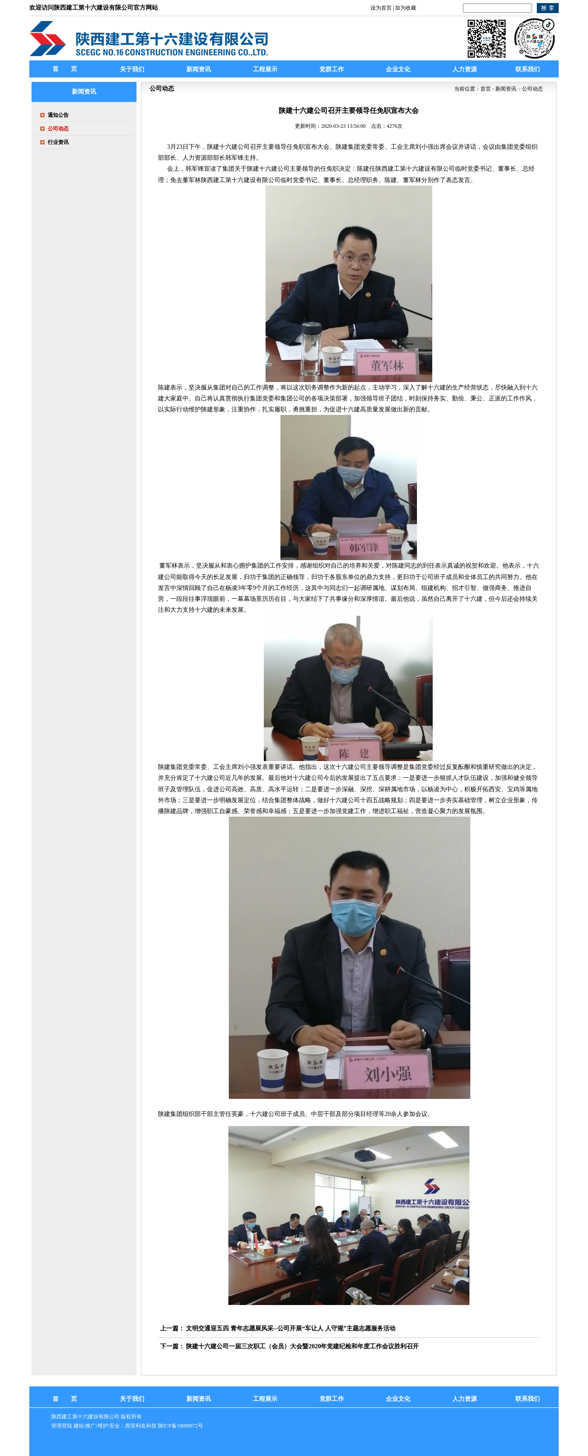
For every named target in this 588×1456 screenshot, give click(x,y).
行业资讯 (58, 142)
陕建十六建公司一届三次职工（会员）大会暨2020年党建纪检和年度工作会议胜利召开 (302, 1346)
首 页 (64, 69)
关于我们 (132, 1399)
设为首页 (381, 8)
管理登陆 (61, 1426)
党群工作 (331, 1399)
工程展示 (265, 1399)
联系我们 (527, 1399)
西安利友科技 (141, 1426)
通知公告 (58, 115)
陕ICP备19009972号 (180, 1426)
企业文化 (398, 1399)
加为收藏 (405, 8)
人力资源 (464, 1399)
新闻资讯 (198, 1399)
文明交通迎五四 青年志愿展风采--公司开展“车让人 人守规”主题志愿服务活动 (290, 1328)
